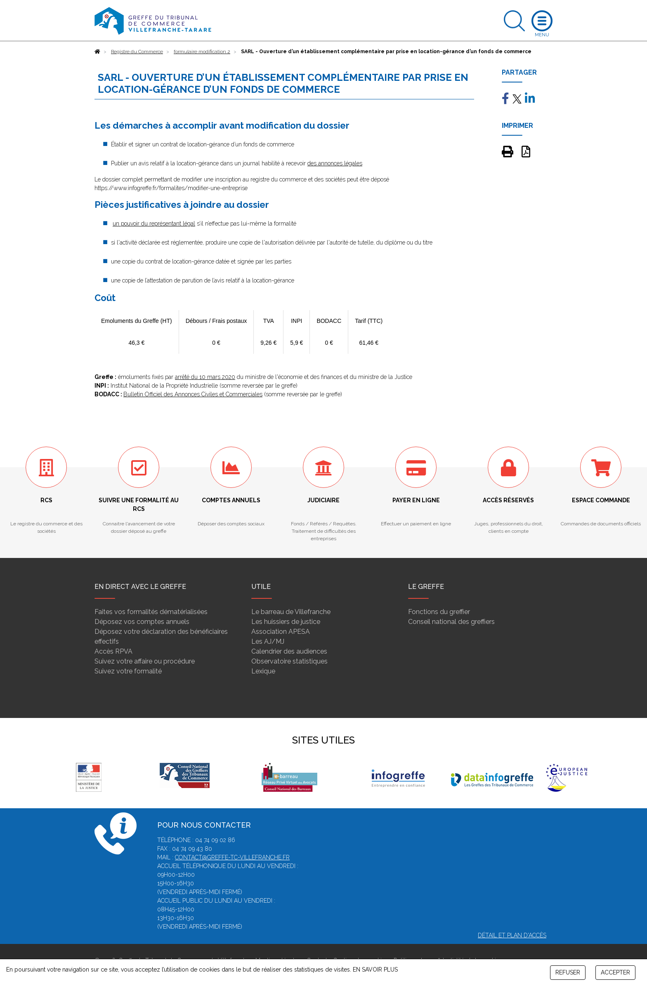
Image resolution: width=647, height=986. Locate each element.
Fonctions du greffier (439, 612)
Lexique (263, 671)
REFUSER (567, 972)
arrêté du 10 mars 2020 (205, 377)
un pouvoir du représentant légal (154, 223)
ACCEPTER (615, 972)
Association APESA (280, 631)
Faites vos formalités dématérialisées (151, 612)
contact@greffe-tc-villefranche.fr (232, 857)
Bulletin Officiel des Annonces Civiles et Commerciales (192, 394)
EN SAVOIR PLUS (375, 969)
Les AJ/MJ (267, 641)
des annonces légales (334, 163)
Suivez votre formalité (128, 671)
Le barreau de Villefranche (291, 612)
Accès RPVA (113, 651)
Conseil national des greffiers (451, 622)
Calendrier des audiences (289, 651)
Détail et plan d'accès (512, 935)
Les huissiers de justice (285, 622)
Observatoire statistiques (289, 661)
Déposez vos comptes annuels (141, 622)
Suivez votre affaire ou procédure (144, 661)
